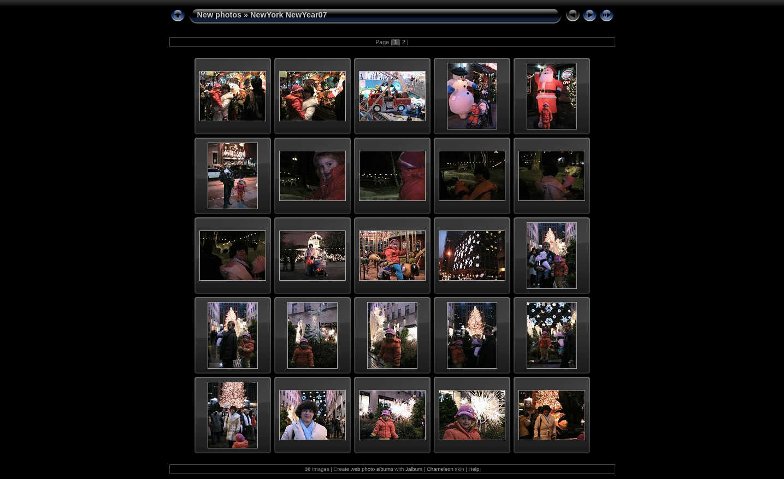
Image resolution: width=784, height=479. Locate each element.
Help (474, 469)
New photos (219, 14)
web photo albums (372, 469)
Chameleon (440, 469)
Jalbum (413, 469)
